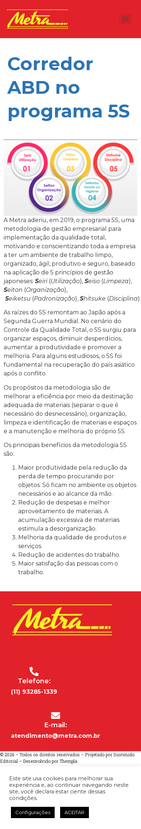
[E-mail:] (55, 715)
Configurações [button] (32, 812)
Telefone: (34, 681)
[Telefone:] (34, 671)
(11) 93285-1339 (34, 691)
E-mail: (55, 725)
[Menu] (125, 19)
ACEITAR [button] (74, 812)
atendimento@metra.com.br (55, 735)
